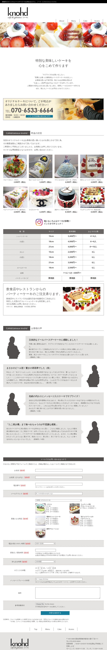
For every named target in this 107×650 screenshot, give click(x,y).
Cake (85, 21)
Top (35, 629)
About (61, 21)
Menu (73, 21)
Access (97, 21)
